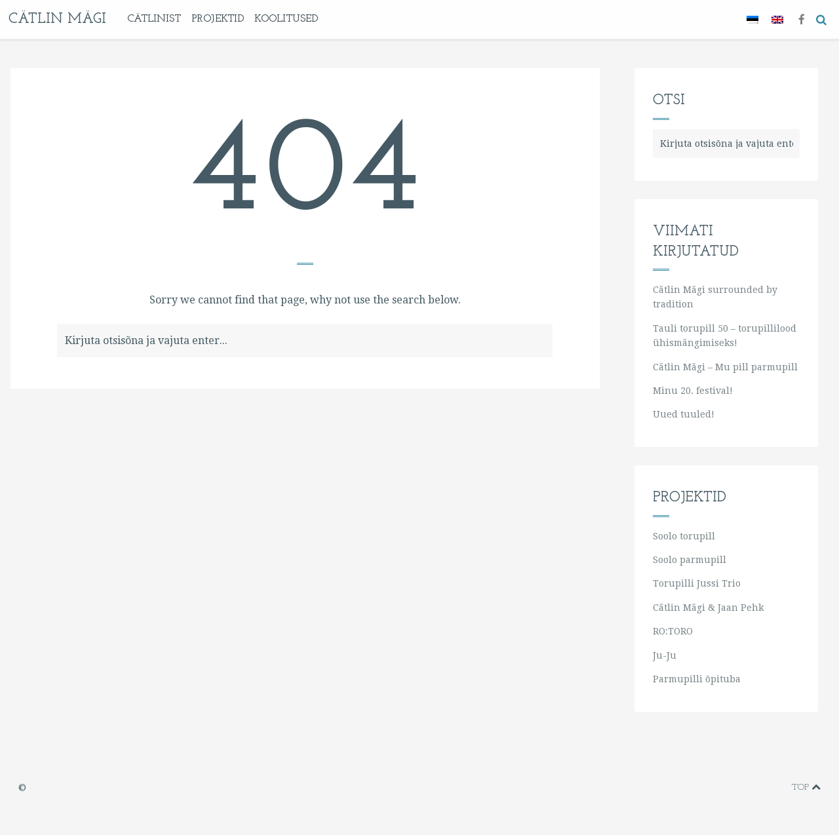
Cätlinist (154, 19)
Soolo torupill (684, 536)
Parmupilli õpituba (697, 679)
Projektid (217, 19)
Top (806, 787)
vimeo (719, 787)
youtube (739, 787)
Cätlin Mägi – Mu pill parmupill (725, 367)
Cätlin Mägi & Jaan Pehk (708, 607)
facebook (697, 787)
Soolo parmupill (689, 559)
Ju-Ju (664, 655)
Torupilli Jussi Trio (697, 583)
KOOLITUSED (286, 19)
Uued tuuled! (683, 414)
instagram (759, 787)
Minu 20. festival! (693, 390)
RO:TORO (673, 631)
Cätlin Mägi (57, 19)
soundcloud (778, 787)
